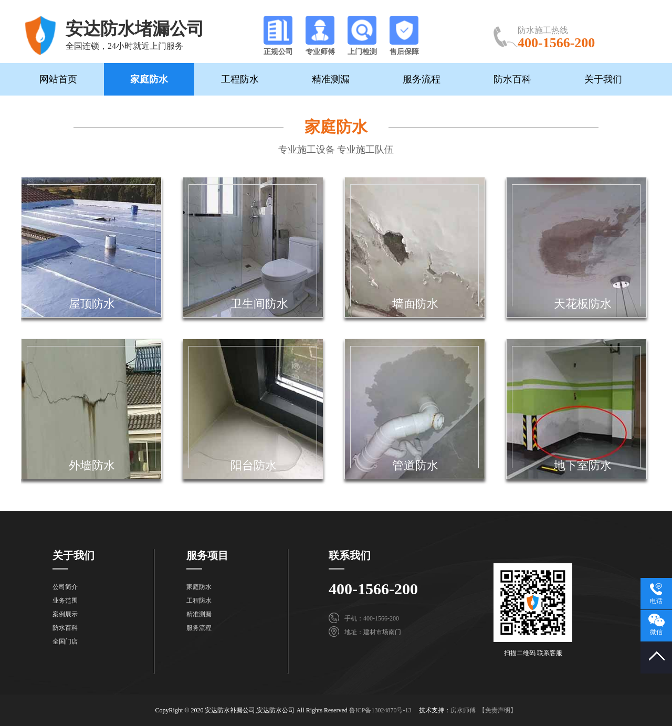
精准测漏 (331, 79)
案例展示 (65, 614)
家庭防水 (149, 79)
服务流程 (421, 79)
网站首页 (58, 79)
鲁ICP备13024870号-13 (380, 710)
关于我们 (603, 79)
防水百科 (512, 79)
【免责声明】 (498, 710)
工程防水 (240, 79)
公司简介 (65, 587)
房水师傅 (463, 710)
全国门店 (65, 641)
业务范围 (65, 600)
